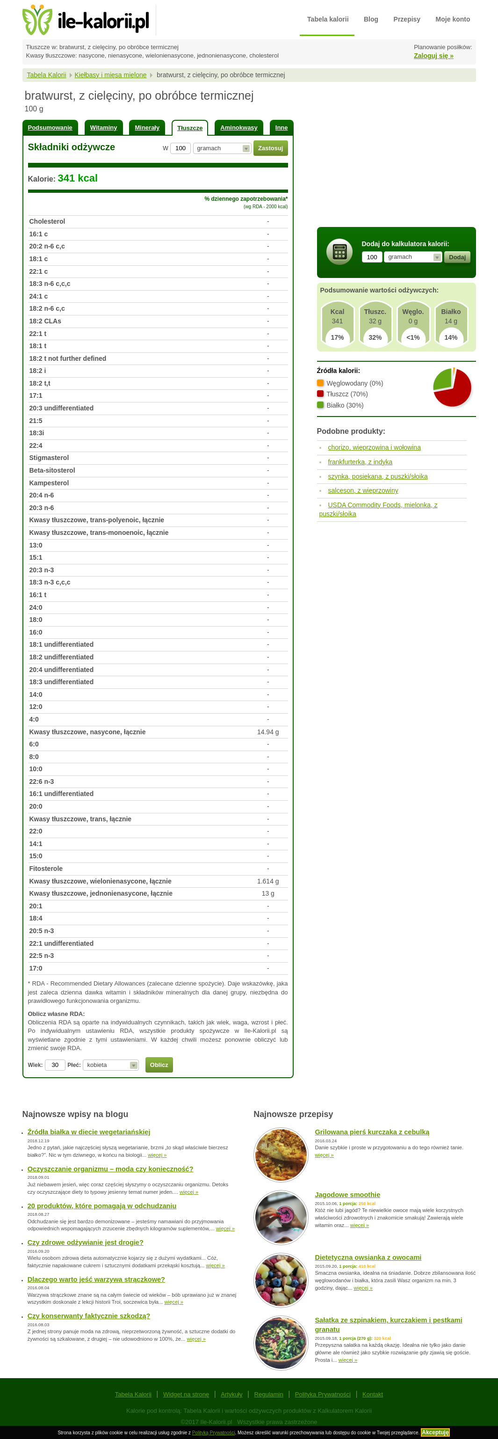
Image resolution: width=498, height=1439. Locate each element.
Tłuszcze (189, 127)
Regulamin (268, 1394)
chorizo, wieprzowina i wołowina (374, 447)
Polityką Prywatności (213, 1432)
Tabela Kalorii (46, 75)
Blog (371, 19)
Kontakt (372, 1394)
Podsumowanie (50, 127)
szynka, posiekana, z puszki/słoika (378, 476)
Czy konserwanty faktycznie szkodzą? (89, 1316)
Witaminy (103, 127)
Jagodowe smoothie (347, 1194)
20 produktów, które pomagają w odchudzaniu (102, 1206)
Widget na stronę (186, 1394)
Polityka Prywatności (323, 1394)
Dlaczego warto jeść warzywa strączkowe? (96, 1279)
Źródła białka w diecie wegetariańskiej (89, 1132)
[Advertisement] (396, 155)
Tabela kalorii (327, 19)
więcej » (157, 1155)
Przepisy (407, 19)
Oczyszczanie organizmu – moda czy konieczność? (111, 1169)
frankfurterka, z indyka (360, 462)
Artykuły (231, 1394)
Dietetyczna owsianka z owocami (368, 1257)
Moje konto (453, 19)
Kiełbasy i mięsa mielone (110, 75)
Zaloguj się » (434, 55)
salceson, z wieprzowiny (363, 490)
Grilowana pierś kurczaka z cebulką (372, 1132)
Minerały (147, 127)
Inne (281, 127)
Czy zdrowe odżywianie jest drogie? (86, 1242)
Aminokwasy (238, 127)
